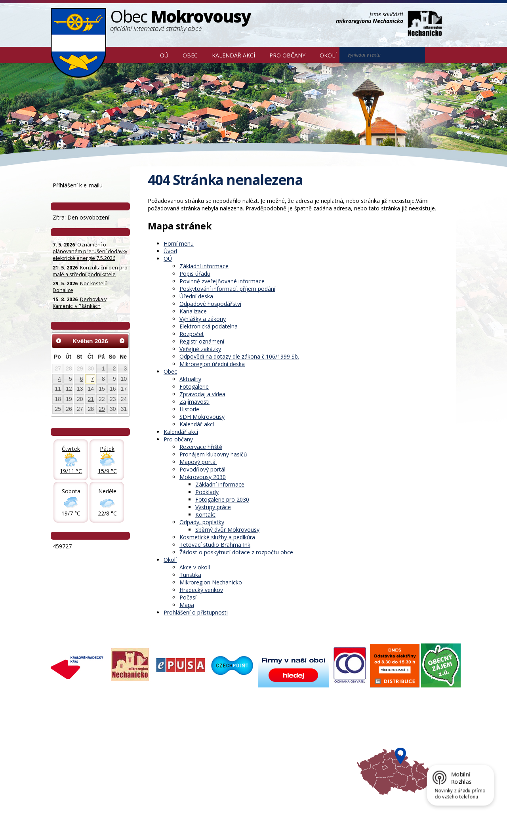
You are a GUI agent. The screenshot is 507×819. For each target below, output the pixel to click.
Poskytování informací (81, 745)
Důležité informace (227, 745)
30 (91, 368)
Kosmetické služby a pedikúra (217, 537)
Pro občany (287, 55)
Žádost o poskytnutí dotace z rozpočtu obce (236, 552)
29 (102, 409)
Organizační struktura (81, 731)
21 (91, 399)
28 (69, 368)
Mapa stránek (183, 800)
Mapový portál (198, 462)
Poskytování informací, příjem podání (227, 288)
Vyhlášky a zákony (202, 319)
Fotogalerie (194, 386)
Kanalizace (193, 311)
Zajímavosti (194, 401)
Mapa (186, 605)
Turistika (190, 574)
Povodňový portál (202, 469)
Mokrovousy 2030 (202, 477)
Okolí (328, 55)
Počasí (187, 597)
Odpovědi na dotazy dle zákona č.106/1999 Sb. (239, 356)
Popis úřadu (194, 273)
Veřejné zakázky (200, 349)
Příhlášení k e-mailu (78, 185)
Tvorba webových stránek (113, 807)
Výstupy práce (213, 507)
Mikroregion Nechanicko (210, 582)
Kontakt (205, 514)
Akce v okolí (194, 567)
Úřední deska (196, 296)
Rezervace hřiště (200, 447)
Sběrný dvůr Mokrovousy (227, 529)
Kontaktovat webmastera (133, 800)
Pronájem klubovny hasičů (213, 454)
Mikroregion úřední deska (212, 364)
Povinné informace (77, 738)
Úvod (141, 55)
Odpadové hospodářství (210, 303)
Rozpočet (191, 334)
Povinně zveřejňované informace (222, 281)
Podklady (207, 492)
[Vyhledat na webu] (436, 55)
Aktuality (190, 379)
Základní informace (204, 266)
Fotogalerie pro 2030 (222, 499)
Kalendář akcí (233, 55)
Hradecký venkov (201, 590)
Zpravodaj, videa (150, 738)
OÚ (164, 55)
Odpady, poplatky (201, 522)
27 (58, 368)
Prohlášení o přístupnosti (196, 612)
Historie (189, 409)
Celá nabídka (71, 760)
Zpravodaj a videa (202, 394)
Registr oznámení (201, 341)
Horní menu (179, 243)
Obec (190, 55)
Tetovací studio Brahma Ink (214, 544)
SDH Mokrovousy (202, 416)
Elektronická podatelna (208, 326)
